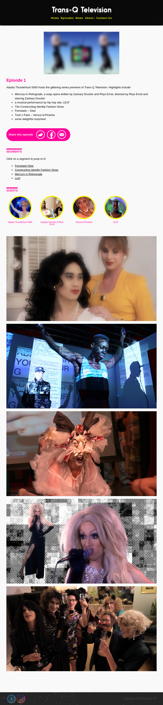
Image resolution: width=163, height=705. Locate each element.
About (89, 18)
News (79, 18)
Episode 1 (16, 80)
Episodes (67, 18)
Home (55, 18)
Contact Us (104, 18)
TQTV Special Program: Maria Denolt (32, 678)
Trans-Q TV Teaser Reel (137, 678)
